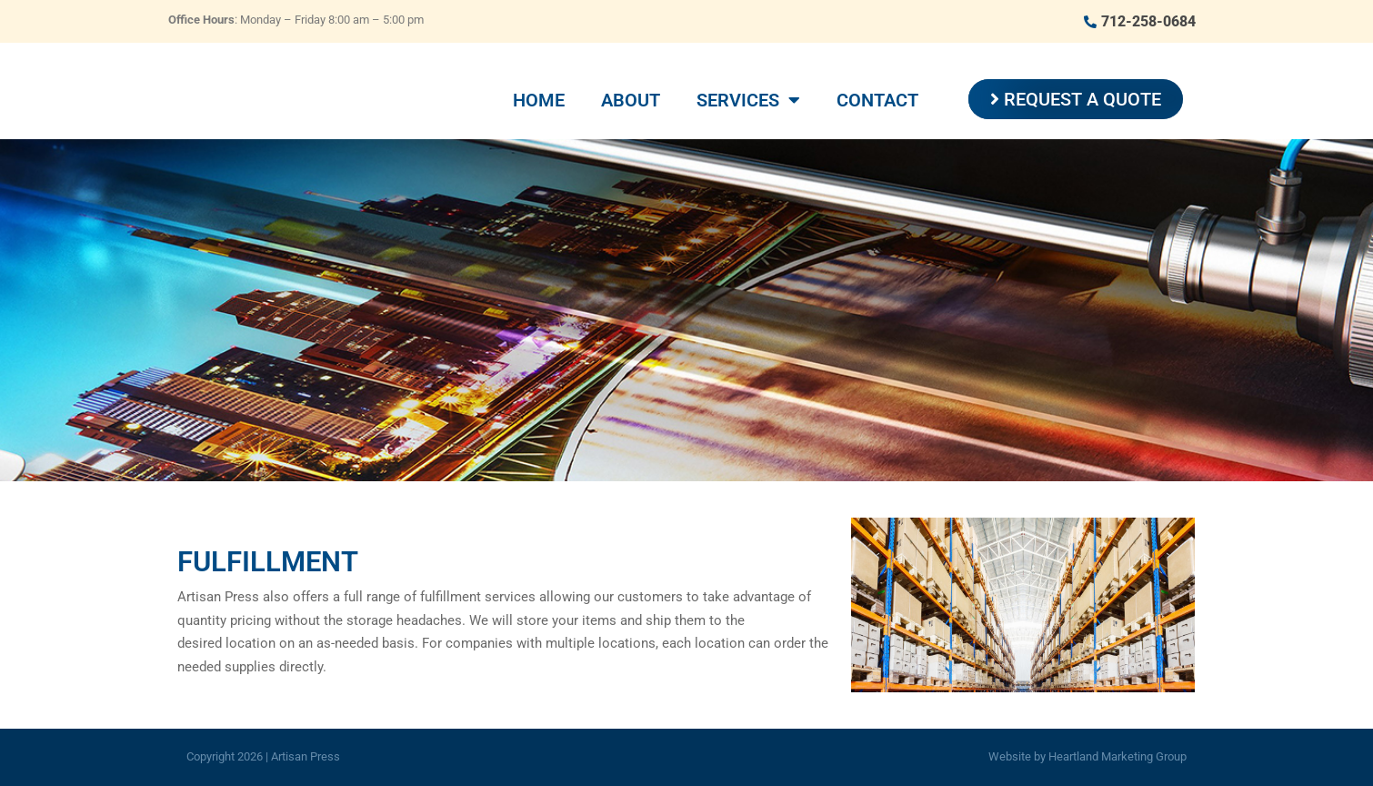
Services (748, 100)
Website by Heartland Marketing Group (1087, 756)
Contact (877, 100)
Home (539, 100)
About (630, 100)
